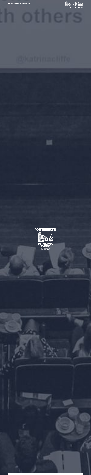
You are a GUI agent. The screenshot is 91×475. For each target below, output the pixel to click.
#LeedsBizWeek (80, 7)
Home (9, 3)
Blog (20, 3)
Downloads (24, 3)
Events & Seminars (15, 3)
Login (29, 3)
